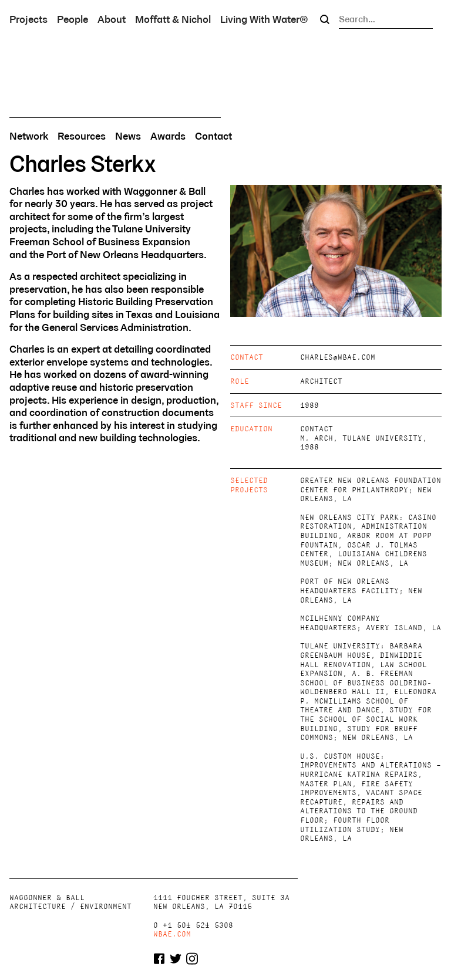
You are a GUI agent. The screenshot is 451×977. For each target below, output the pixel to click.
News (128, 136)
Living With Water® (264, 19)
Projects (28, 19)
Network (28, 136)
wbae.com (172, 934)
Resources (82, 136)
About (111, 19)
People (72, 19)
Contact (213, 136)
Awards (168, 136)
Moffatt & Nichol (173, 19)
